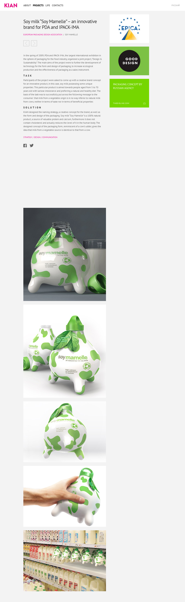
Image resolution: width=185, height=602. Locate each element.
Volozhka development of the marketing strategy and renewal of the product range (26, 43)
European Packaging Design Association (42, 34)
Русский (176, 5)
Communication (49, 137)
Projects (38, 5)
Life (47, 5)
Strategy (27, 137)
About (27, 5)
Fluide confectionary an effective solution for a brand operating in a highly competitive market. (34, 43)
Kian (10, 5)
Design (37, 137)
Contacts (57, 5)
